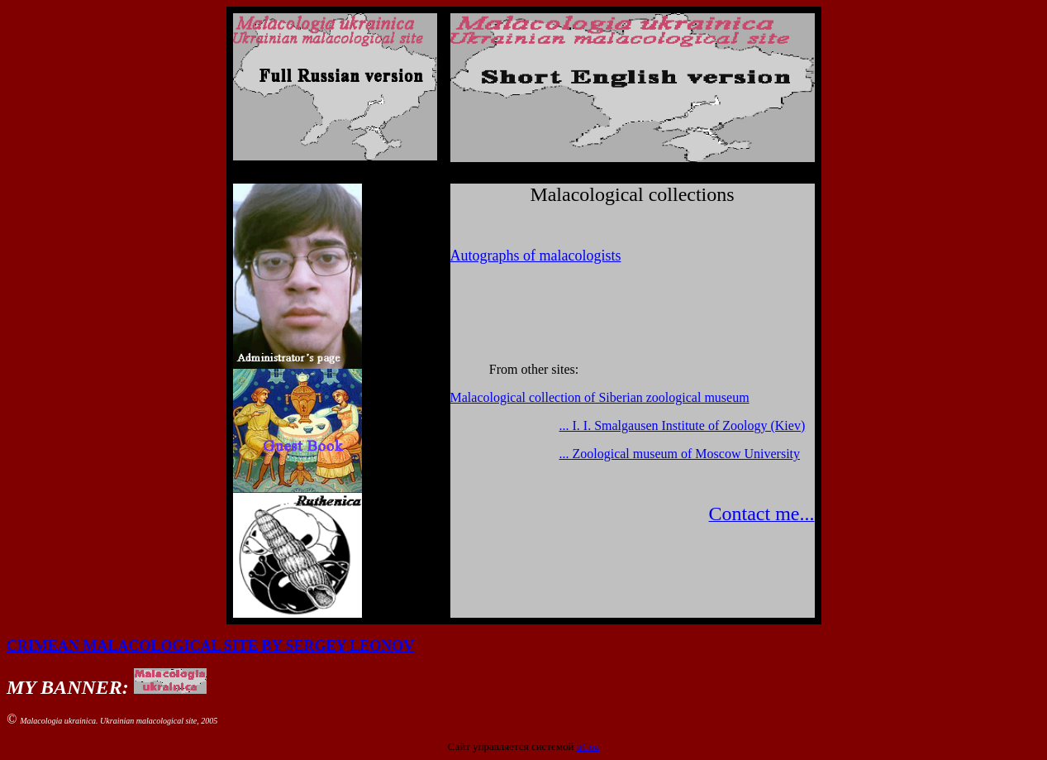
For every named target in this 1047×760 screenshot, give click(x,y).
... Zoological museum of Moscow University (680, 454)
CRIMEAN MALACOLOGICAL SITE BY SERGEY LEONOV (210, 646)
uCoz (588, 746)
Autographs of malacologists (535, 255)
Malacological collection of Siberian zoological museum (600, 397)
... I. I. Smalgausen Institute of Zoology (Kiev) (682, 425)
